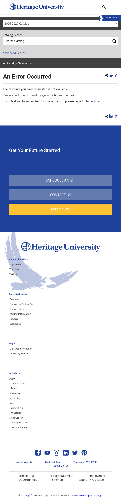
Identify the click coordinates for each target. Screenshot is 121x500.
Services (13, 318)
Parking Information (20, 313)
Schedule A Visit (17, 383)
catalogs (25, 495)
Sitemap (57, 480)
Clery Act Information (20, 348)
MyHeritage (15, 398)
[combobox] (60, 23)
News (12, 403)
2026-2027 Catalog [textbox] (16, 24)
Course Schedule (18, 427)
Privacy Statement (61, 476)
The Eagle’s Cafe (18, 422)
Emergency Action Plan (21, 304)
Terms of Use (25, 476)
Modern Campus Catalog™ (88, 495)
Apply (12, 378)
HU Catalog (15, 412)
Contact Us (15, 323)
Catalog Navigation (19, 63)
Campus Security (18, 309)
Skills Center (16, 417)
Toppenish (15, 264)
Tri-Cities (14, 269)
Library (13, 388)
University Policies (19, 353)
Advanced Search (14, 53)
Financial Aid (16, 407)
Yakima (13, 274)
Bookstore (14, 393)
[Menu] (110, 18)
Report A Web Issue (91, 480)
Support (95, 101)
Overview (14, 299)
